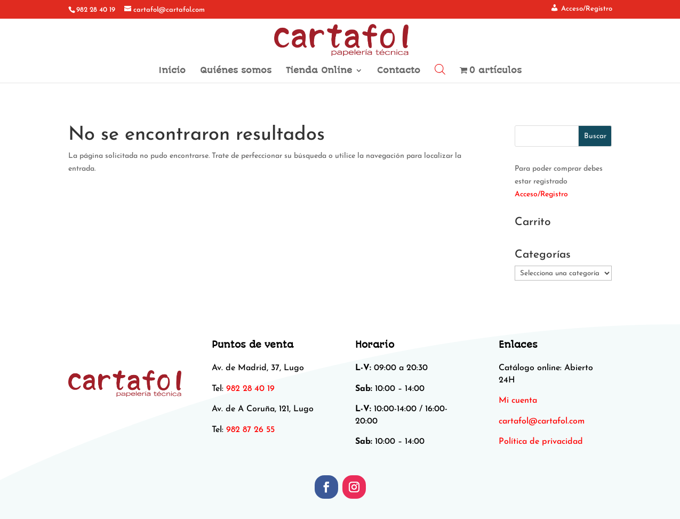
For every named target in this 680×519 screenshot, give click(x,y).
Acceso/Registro (541, 194)
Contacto (398, 71)
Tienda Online (319, 71)
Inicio (172, 71)
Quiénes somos (235, 71)
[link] (542, 421)
